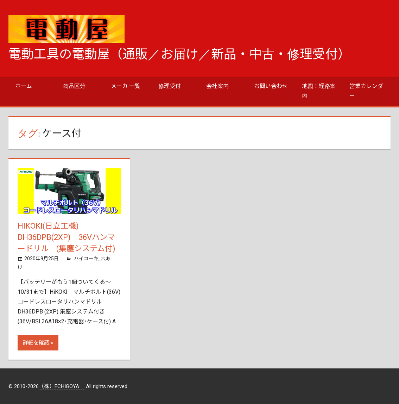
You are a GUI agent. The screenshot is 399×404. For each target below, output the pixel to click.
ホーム (23, 86)
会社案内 (217, 86)
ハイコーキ (86, 258)
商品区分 (74, 86)
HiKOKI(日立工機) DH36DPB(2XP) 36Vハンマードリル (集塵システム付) (70, 237)
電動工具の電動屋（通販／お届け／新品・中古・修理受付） (179, 54)
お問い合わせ (271, 86)
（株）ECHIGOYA (61, 386)
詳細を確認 (36, 343)
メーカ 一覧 (125, 86)
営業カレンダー (366, 91)
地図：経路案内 (319, 91)
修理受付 (169, 86)
